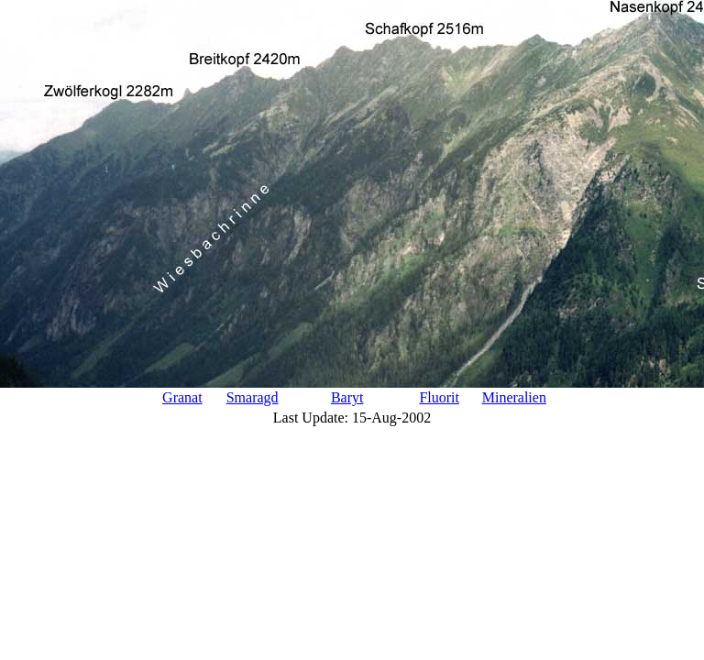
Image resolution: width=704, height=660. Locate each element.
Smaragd (252, 397)
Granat (182, 397)
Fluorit (439, 397)
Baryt (347, 397)
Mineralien (514, 397)
